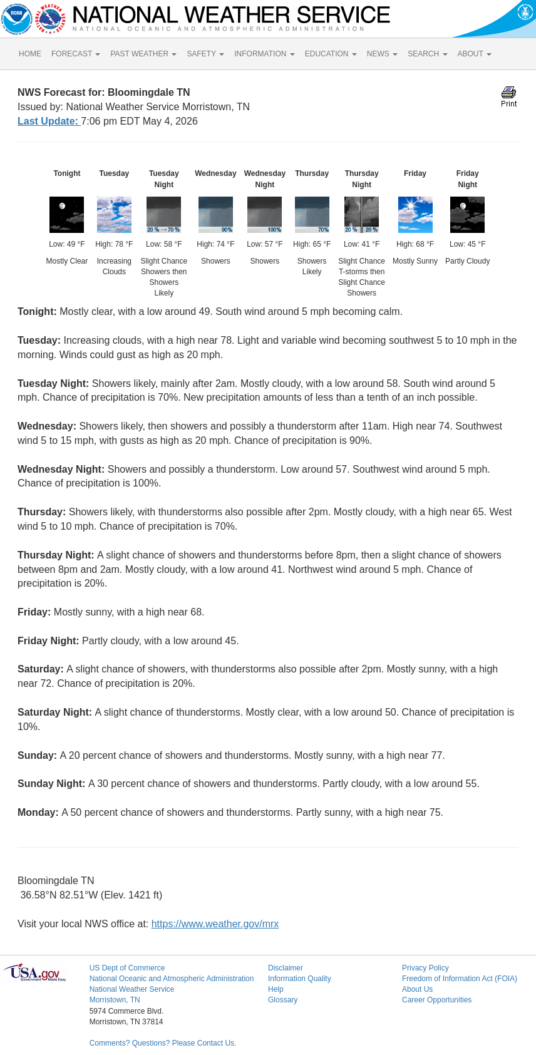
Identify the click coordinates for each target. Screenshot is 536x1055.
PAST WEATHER (143, 53)
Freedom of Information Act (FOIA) (459, 978)
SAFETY (205, 53)
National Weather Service (132, 989)
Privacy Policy (425, 968)
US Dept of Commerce (127, 968)
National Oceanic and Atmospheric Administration (172, 978)
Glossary (282, 1000)
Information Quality (299, 978)
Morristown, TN (115, 1000)
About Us (417, 989)
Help (276, 989)
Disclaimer (285, 968)
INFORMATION (264, 53)
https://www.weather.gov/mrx (215, 924)
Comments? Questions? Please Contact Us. (163, 1043)
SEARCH (427, 53)
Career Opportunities (437, 1000)
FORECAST (75, 53)
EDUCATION (331, 53)
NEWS (382, 53)
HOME (30, 53)
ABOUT (475, 53)
